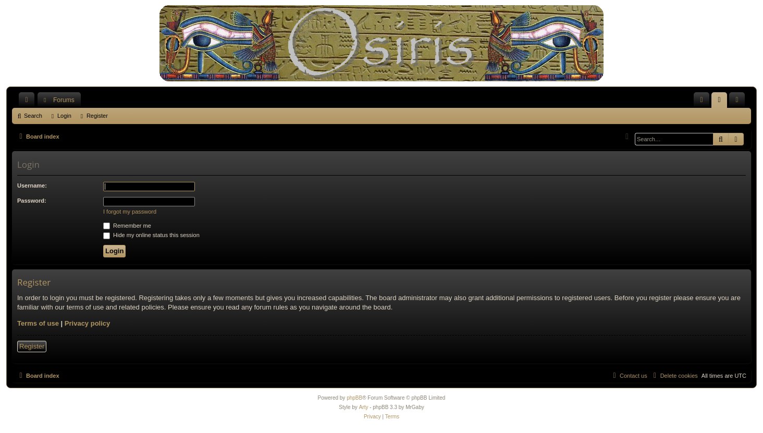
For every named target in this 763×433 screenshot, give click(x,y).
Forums (64, 100)
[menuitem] (701, 100)
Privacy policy (87, 323)
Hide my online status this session (151, 235)
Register (97, 116)
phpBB (354, 398)
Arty (363, 407)
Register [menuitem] (739, 102)
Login (64, 116)
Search (33, 116)
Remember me (127, 225)
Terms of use (38, 323)
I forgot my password (129, 211)
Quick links (28, 102)
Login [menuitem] (721, 102)
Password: (31, 200)
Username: (32, 185)
